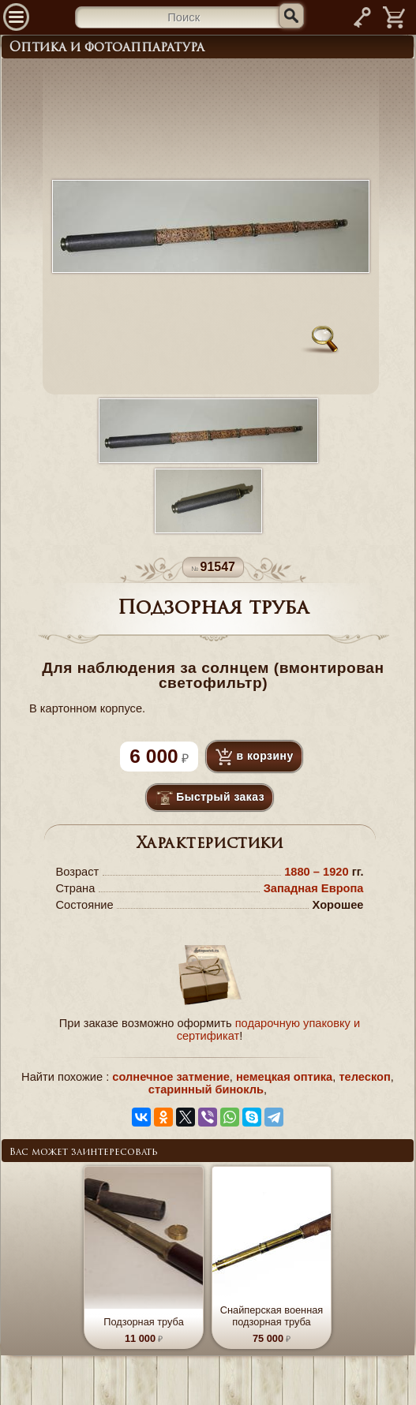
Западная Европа (314, 888)
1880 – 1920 (318, 871)
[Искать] (291, 15)
